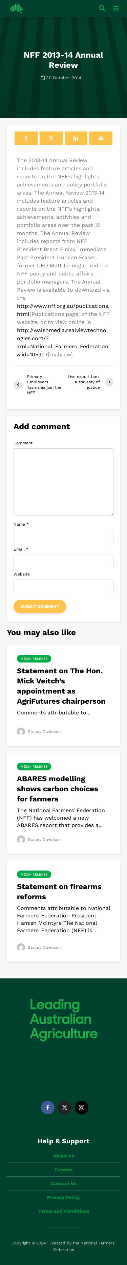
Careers (63, 1169)
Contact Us (64, 1183)
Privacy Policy (63, 1197)
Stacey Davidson (39, 731)
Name (21, 524)
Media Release (34, 658)
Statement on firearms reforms (59, 891)
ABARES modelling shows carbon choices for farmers (57, 788)
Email (21, 549)
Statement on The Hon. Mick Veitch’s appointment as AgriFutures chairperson (61, 686)
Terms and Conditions (63, 1211)
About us (63, 1155)
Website (22, 574)
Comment (23, 443)
